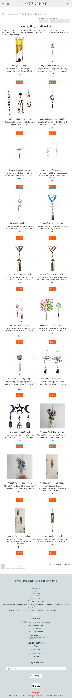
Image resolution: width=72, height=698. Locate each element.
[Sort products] (60, 21)
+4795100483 (36, 636)
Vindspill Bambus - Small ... (52, 536)
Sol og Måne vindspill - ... (20, 223)
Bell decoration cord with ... (20, 119)
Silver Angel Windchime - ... (52, 170)
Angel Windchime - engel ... (52, 65)
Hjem (4, 14)
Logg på (36, 595)
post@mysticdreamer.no (36, 638)
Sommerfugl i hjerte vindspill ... (19, 274)
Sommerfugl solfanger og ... (19, 378)
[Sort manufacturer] (43, 21)
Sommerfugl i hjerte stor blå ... (52, 223)
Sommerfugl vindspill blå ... (52, 378)
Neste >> (20, 566)
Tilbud (36, 591)
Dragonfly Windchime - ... (19, 170)
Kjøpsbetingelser (36, 599)
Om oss (36, 656)
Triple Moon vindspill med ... (19, 432)
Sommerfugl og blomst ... (19, 325)
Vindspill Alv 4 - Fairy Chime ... (19, 483)
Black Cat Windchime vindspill (52, 119)
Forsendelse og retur (36, 601)
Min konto (36, 589)
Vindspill (43, 14)
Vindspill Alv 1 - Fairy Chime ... (52, 432)
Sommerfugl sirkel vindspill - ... (52, 325)
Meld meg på (36, 676)
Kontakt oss (36, 593)
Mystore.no (58, 610)
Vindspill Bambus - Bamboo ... (52, 483)
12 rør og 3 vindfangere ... (20, 65)
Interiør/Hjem (13, 14)
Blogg (36, 646)
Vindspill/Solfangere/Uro (29, 14)
